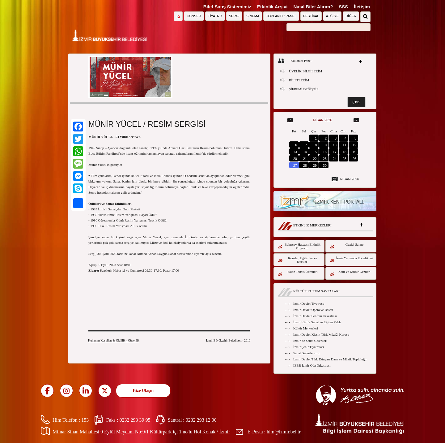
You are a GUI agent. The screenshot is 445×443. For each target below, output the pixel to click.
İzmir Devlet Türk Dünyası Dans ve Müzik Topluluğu (330, 359)
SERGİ (234, 16)
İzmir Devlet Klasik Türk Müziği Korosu (321, 334)
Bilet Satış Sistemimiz (227, 6)
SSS (343, 6)
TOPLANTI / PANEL (281, 16)
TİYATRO (215, 16)
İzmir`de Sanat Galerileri (310, 340)
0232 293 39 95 (134, 420)
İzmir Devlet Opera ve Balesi (313, 310)
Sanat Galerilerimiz (306, 353)
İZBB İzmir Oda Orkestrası (312, 365)
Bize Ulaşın (143, 390)
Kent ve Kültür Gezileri (350, 273)
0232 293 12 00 (201, 420)
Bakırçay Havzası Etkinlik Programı (299, 246)
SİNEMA (252, 16)
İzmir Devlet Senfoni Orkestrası (315, 316)
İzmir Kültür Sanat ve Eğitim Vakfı (317, 322)
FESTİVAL (311, 16)
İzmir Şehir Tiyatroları (308, 347)
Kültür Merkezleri (305, 328)
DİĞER (350, 16)
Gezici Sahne (346, 245)
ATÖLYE (332, 16)
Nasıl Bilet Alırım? (313, 6)
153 (85, 420)
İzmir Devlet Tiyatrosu (308, 303)
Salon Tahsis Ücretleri (298, 273)
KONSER (194, 16)
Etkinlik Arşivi (272, 6)
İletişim (362, 6)
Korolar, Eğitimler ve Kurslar (297, 260)
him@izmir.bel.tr (284, 431)
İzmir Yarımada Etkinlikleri (351, 259)
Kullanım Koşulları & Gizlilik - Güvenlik (113, 340)
